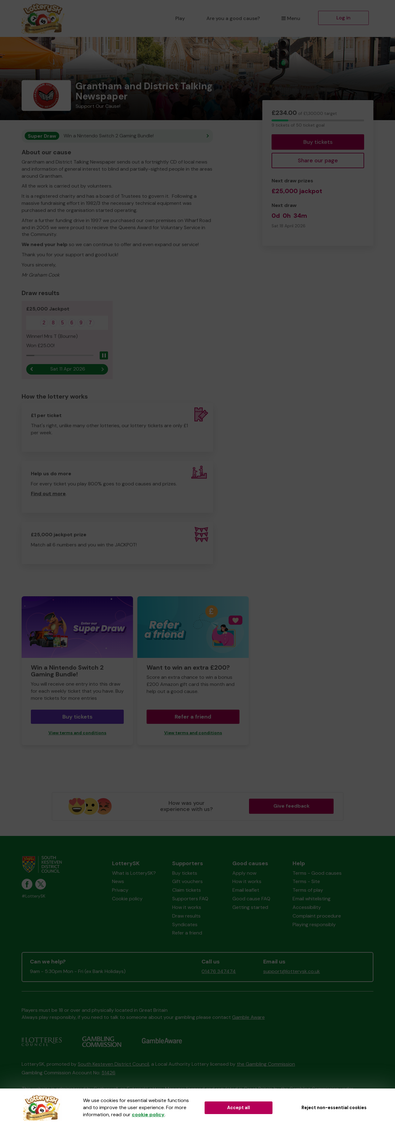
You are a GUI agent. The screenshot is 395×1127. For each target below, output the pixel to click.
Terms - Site (306, 881)
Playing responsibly (314, 924)
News (118, 881)
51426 (108, 1072)
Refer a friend (193, 716)
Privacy (120, 890)
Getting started (250, 907)
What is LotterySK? (134, 873)
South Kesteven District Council (113, 1064)
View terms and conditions (77, 733)
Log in (343, 17)
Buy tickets (318, 142)
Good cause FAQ (251, 899)
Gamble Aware (248, 1017)
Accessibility (307, 907)
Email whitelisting (312, 899)
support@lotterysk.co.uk (291, 971)
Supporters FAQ (190, 899)
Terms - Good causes (317, 873)
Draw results (186, 916)
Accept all (238, 1107)
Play (180, 18)
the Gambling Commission (266, 1064)
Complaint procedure (317, 916)
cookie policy (148, 1114)
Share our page (318, 160)
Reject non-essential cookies (334, 1107)
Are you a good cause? (233, 18)
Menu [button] (290, 18)
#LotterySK (33, 896)
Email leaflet (245, 890)
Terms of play (308, 890)
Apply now (244, 873)
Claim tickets (186, 890)
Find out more (48, 494)
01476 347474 (219, 971)
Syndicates (185, 924)
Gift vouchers (187, 881)
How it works (186, 907)
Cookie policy (127, 899)
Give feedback (291, 806)
